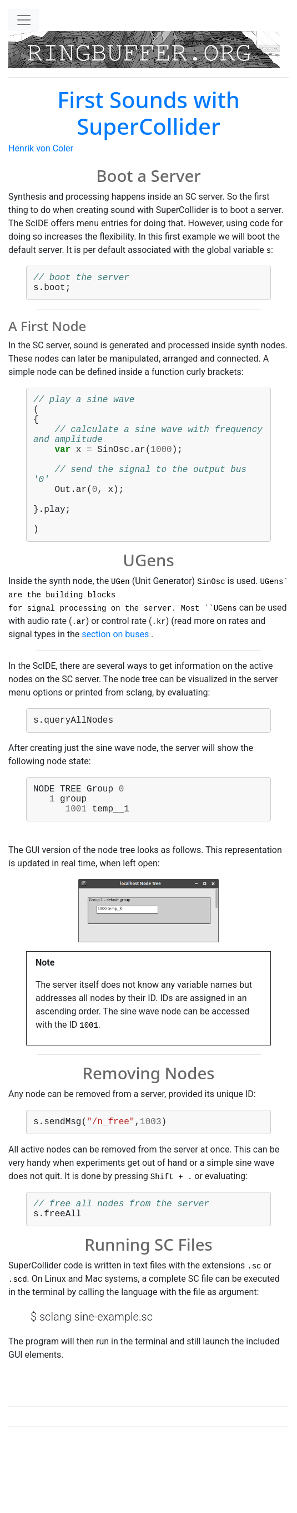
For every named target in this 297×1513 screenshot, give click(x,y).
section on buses (115, 669)
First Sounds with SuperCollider (148, 112)
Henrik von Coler (40, 148)
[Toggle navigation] (23, 20)
